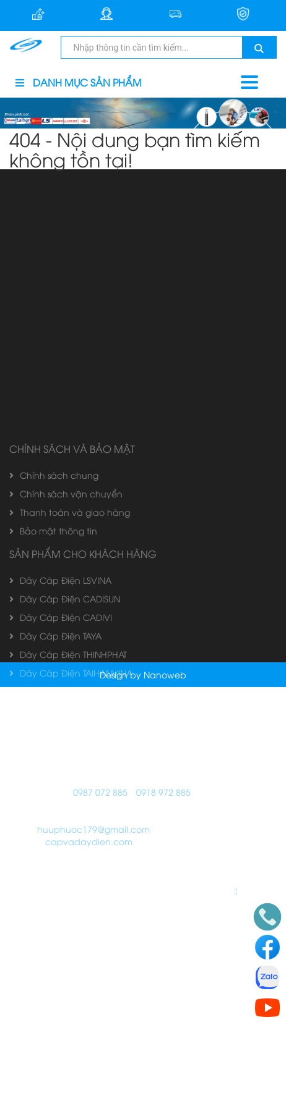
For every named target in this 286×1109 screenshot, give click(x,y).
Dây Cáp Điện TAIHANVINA (70, 855)
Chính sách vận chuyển (66, 676)
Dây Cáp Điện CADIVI (60, 800)
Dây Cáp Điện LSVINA (60, 763)
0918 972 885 (163, 974)
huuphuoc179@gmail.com (93, 1012)
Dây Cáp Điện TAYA (55, 818)
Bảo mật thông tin (53, 713)
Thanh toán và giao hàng (69, 695)
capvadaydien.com (88, 1024)
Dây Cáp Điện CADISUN (64, 781)
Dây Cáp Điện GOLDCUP (67, 874)
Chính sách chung (53, 658)
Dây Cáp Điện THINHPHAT (68, 837)
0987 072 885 (100, 974)
